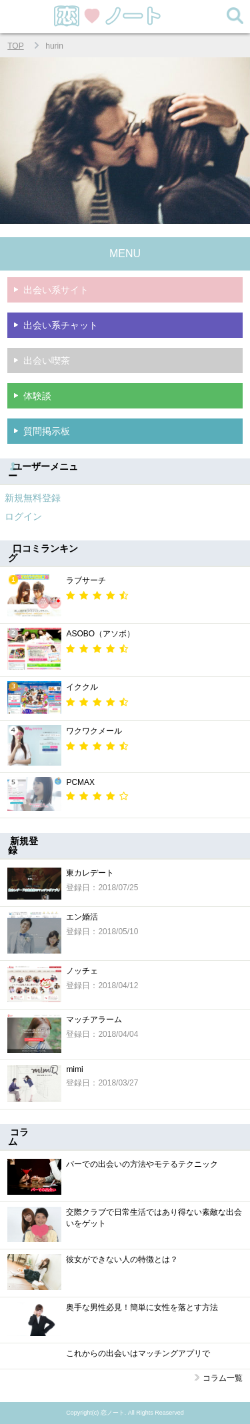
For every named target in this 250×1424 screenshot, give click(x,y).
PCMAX (80, 782)
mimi (74, 1069)
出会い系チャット (60, 325)
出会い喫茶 (46, 360)
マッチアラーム (94, 1019)
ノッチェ (82, 971)
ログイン (23, 516)
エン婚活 (82, 917)
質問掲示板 (46, 431)
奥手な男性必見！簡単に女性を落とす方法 (142, 1307)
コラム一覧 (223, 1378)
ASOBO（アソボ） (100, 633)
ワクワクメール (94, 731)
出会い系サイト (56, 290)
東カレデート (90, 873)
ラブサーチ (86, 580)
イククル (82, 687)
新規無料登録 (33, 497)
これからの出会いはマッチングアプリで (138, 1353)
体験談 (37, 395)
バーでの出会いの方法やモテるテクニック (142, 1164)
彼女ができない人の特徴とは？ (122, 1259)
